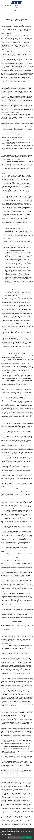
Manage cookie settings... (6, 834)
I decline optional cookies (14, 837)
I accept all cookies (27, 837)
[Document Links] (17, 10)
